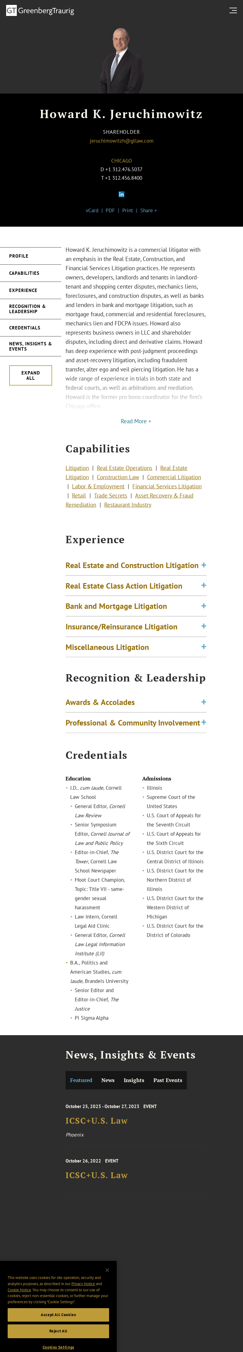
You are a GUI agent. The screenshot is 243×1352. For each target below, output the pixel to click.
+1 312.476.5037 (123, 169)
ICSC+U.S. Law (97, 1130)
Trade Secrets (110, 504)
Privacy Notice (83, 1308)
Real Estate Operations (124, 477)
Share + (148, 210)
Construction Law (118, 486)
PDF (110, 210)
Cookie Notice (19, 1314)
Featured (81, 1080)
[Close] (107, 1295)
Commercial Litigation (174, 486)
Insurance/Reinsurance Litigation (121, 643)
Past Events (168, 1080)
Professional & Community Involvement (133, 729)
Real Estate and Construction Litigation (132, 582)
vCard (92, 210)
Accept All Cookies (58, 1339)
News (108, 1080)
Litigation (77, 477)
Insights (134, 1080)
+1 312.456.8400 (123, 178)
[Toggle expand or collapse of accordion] (204, 582)
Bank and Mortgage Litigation (116, 623)
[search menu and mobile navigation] (234, 10)
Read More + (136, 421)
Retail (79, 504)
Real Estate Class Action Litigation (124, 602)
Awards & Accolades (100, 709)
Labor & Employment (98, 495)
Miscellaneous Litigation (107, 664)
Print (127, 210)
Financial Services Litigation (167, 495)
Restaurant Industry (127, 513)
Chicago (121, 160)
